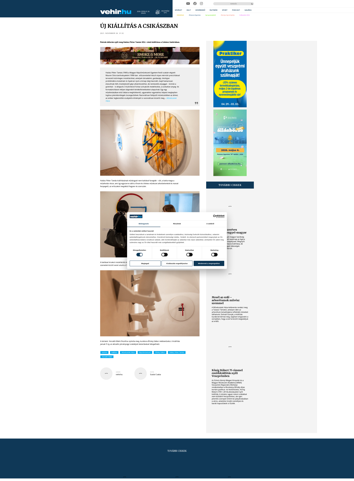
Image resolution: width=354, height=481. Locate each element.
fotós (152, 372)
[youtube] (188, 3)
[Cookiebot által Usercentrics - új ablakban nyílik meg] (214, 216)
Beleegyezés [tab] (144, 224)
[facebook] (195, 3)
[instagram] (201, 3)
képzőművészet (145, 352)
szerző (118, 372)
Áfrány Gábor (160, 352)
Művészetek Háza (128, 352)
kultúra (104, 352)
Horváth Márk (107, 357)
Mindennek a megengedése (209, 263)
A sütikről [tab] (210, 224)
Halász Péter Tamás (176, 352)
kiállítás (114, 352)
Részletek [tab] (177, 224)
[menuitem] (178, 10)
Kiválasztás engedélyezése (177, 263)
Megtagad (145, 263)
